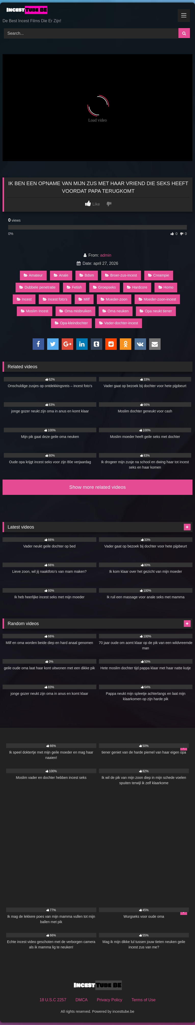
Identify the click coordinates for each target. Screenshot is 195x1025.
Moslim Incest (34, 311)
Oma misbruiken (75, 311)
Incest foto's (55, 299)
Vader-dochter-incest (118, 323)
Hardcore (137, 287)
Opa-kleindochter (71, 323)
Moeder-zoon (114, 299)
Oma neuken (115, 311)
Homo (166, 287)
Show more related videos (97, 487)
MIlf (84, 299)
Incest (24, 299)
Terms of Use (143, 1000)
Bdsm (87, 275)
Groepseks (104, 287)
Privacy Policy (109, 1000)
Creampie (158, 275)
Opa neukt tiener (156, 311)
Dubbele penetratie (37, 287)
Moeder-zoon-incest (157, 299)
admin (105, 255)
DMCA (81, 1000)
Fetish (74, 287)
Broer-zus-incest (121, 275)
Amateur (33, 275)
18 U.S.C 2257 (53, 1000)
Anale (61, 275)
